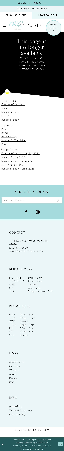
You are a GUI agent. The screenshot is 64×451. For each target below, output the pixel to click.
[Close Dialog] (3, 444)
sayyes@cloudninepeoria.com (26, 251)
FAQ (11, 382)
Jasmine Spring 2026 (13, 157)
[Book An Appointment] (32, 9)
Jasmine (5, 108)
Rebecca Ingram (10, 119)
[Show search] (42, 25)
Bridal (4, 132)
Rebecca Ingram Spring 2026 (17, 168)
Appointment (16, 361)
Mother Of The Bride (13, 140)
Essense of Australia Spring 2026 (20, 153)
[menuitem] (16, 15)
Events (13, 378)
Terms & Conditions (21, 410)
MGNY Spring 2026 (12, 164)
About (12, 374)
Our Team (15, 366)
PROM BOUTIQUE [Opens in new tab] (48, 15)
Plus (3, 144)
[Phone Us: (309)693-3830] (30, 25)
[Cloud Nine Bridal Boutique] (17, 25)
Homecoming (8, 136)
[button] (4, 25)
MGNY (5, 115)
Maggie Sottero (10, 112)
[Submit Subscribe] (58, 200)
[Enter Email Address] (32, 200)
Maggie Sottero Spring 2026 (17, 161)
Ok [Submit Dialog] (60, 444)
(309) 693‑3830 (18, 247)
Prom (4, 128)
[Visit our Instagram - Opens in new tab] (38, 212)
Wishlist (14, 370)
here (41, 448)
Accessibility (16, 406)
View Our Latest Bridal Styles (32, 2)
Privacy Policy (17, 414)
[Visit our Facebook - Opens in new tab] (26, 212)
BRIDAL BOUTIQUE (16, 15)
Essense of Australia (13, 104)
